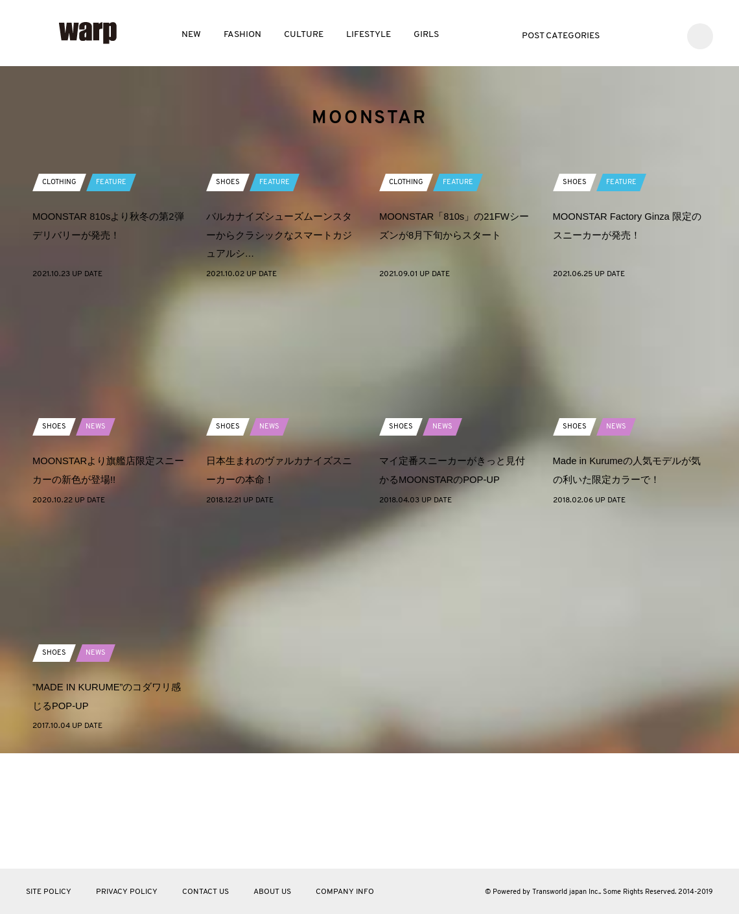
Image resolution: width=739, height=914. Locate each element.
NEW (191, 35)
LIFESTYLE (368, 35)
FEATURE (115, 297)
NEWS (97, 542)
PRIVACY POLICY (127, 892)
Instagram (665, 34)
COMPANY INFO (345, 892)
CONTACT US (205, 892)
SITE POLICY (48, 892)
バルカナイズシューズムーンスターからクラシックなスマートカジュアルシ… (278, 350)
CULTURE (303, 35)
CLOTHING (61, 297)
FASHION (242, 35)
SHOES (228, 297)
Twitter (626, 34)
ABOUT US (272, 892)
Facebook (645, 34)
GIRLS (426, 35)
